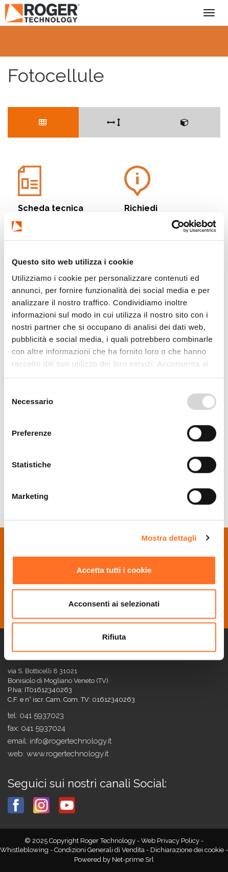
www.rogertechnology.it (67, 753)
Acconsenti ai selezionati (114, 603)
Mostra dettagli (168, 538)
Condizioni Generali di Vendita (100, 850)
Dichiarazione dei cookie (187, 850)
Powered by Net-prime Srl (114, 859)
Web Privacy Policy (171, 840)
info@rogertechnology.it (70, 741)
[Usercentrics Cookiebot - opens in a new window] (171, 226)
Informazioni (172, 193)
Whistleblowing (25, 850)
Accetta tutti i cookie (114, 570)
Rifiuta (114, 636)
